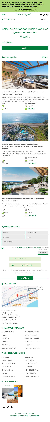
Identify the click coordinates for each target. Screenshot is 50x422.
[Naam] (13, 233)
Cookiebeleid (34, 416)
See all (44, 57)
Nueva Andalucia (8, 363)
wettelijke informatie (23, 247)
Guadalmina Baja (32, 376)
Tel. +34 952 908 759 (9, 320)
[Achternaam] (37, 233)
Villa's (4, 335)
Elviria (4, 373)
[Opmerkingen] (25, 242)
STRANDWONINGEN (32, 332)
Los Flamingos (30, 363)
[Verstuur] (43, 253)
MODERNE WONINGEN (33, 342)
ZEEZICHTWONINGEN (32, 338)
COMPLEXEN (6, 345)
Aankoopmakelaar (9, 348)
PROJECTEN (6, 342)
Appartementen (8, 332)
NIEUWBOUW (29, 345)
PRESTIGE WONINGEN (32, 348)
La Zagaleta (29, 360)
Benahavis (29, 357)
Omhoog (25, 278)
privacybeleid (37, 247)
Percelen (5, 338)
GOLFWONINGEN (31, 335)
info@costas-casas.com (10, 323)
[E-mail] (37, 237)
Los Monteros (30, 373)
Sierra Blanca (7, 370)
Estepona (28, 367)
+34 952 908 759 (8, 19)
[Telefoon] (13, 237)
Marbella (5, 357)
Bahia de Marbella (9, 376)
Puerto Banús (7, 360)
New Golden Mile (31, 370)
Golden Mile (6, 367)
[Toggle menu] (42, 19)
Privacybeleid (23, 416)
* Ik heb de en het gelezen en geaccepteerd (29, 248)
